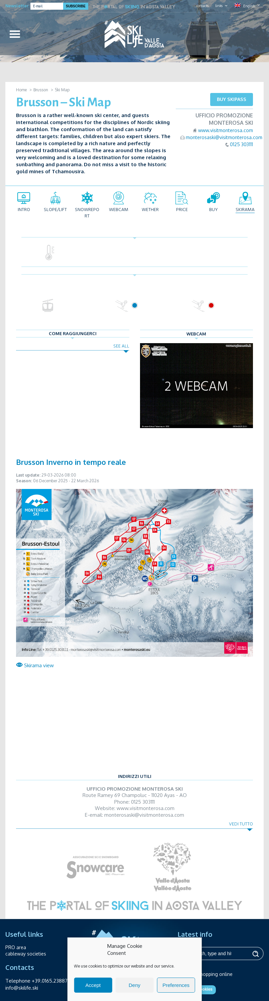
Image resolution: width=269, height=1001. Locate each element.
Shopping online (215, 974)
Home (21, 89)
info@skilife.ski (21, 988)
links (219, 6)
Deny (134, 985)
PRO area (15, 947)
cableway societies (25, 954)
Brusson (40, 89)
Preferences (175, 985)
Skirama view (35, 665)
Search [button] (255, 953)
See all (121, 346)
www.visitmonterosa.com (225, 130)
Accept (93, 985)
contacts (202, 6)
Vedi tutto (241, 824)
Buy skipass (231, 99)
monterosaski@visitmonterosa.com (224, 137)
